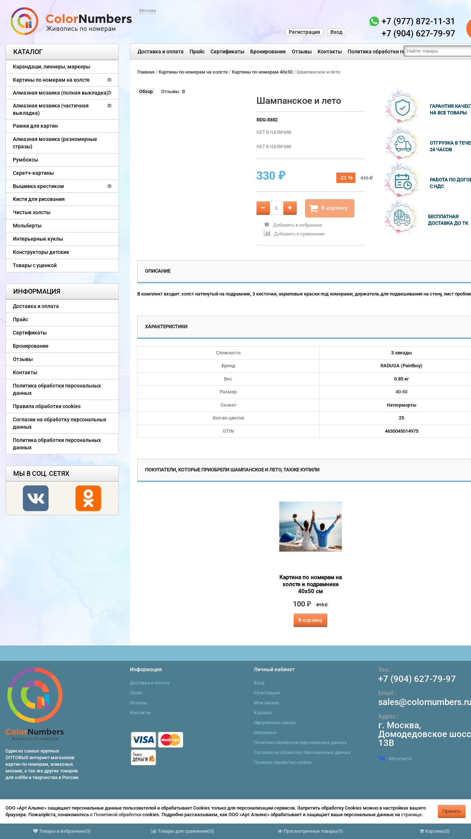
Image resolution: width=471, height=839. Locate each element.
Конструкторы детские (41, 252)
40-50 (401, 391)
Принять (451, 811)
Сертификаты (227, 51)
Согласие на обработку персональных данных (59, 423)
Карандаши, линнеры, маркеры (51, 67)
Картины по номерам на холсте (51, 80)
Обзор (146, 91)
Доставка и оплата (161, 51)
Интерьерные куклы (38, 239)
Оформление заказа (274, 722)
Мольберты (27, 226)
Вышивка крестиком (38, 186)
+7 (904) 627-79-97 (417, 679)
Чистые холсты (31, 212)
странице (411, 814)
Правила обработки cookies (47, 406)
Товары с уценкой (35, 265)
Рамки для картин (35, 126)
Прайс (197, 51)
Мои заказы (266, 702)
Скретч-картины (33, 173)
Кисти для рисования (39, 199)
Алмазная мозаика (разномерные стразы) (55, 142)
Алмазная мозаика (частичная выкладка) (51, 109)
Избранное (265, 732)
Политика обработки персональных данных (402, 51)
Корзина (263, 712)
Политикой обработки (117, 814)
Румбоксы (25, 160)
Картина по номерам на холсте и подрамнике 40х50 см (310, 584)
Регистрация (304, 32)
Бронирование (268, 51)
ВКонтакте (394, 758)
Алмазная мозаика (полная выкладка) (61, 93)
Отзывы (302, 51)
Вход (336, 32)
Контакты (330, 51)
